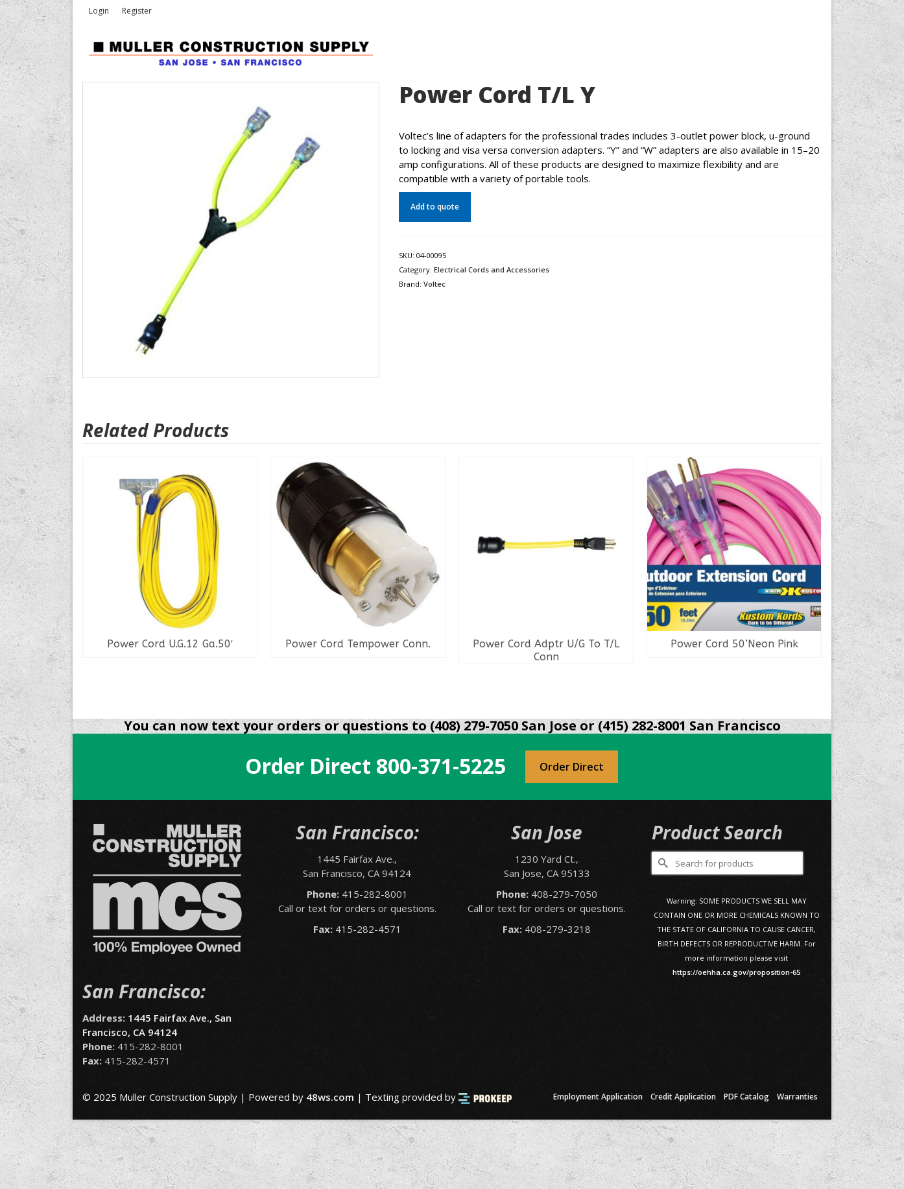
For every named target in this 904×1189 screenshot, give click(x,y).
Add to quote (434, 206)
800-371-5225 (441, 766)
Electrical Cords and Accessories (491, 269)
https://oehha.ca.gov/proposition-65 (736, 972)
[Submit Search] (661, 863)
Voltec (434, 284)
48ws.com (330, 1096)
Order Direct (572, 767)
